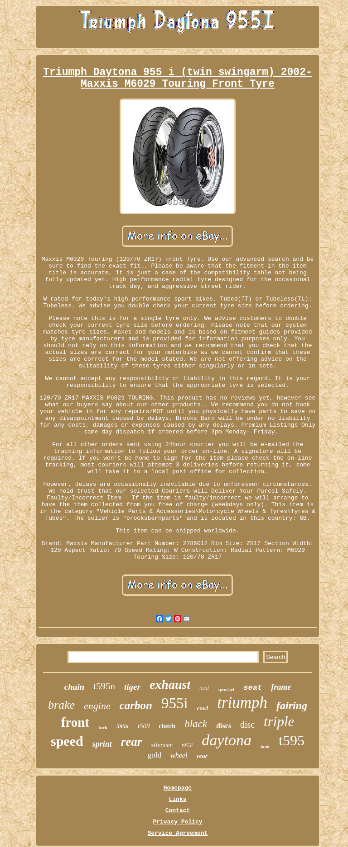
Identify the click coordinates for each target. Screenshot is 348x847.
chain (74, 687)
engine (97, 705)
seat (252, 687)
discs (223, 725)
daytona (226, 740)
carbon (136, 705)
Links (177, 799)
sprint (102, 743)
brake (61, 704)
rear (131, 741)
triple (279, 721)
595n (122, 726)
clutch (167, 726)
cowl (202, 708)
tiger (132, 687)
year (202, 756)
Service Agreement (178, 833)
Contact (177, 810)
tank (265, 746)
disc (247, 724)
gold (154, 755)
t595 (291, 740)
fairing (291, 705)
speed (67, 741)
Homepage (178, 788)
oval (204, 688)
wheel (178, 755)
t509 (144, 725)
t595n (104, 686)
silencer (161, 744)
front (75, 722)
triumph (242, 702)
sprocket (226, 689)
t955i (187, 745)
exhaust (170, 685)
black (195, 723)
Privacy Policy (177, 822)
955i (174, 703)
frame (281, 687)
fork (102, 727)
